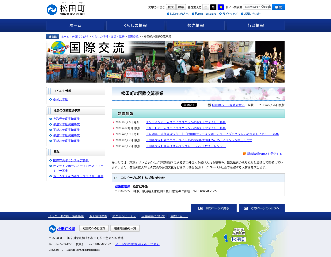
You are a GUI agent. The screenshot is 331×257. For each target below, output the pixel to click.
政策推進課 (122, 186)
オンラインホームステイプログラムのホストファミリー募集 (186, 122)
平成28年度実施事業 (66, 135)
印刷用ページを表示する (228, 105)
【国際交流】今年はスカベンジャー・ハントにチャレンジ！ (186, 146)
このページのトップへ (262, 208)
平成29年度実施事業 (66, 129)
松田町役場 (66, 229)
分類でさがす (80, 36)
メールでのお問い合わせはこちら (137, 244)
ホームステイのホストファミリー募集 (78, 176)
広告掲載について (153, 216)
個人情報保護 (98, 216)
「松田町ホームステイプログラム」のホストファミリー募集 (186, 128)
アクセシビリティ (124, 216)
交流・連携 (118, 36)
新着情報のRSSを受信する (264, 153)
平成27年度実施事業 (66, 140)
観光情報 (196, 25)
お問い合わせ (179, 216)
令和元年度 (60, 99)
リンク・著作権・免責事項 (66, 216)
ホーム (75, 25)
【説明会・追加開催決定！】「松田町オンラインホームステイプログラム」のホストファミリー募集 (212, 134)
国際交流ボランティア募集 (71, 160)
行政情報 (256, 25)
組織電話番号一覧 (125, 228)
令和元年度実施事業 (66, 118)
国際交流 (133, 36)
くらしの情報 (135, 25)
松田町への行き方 (94, 228)
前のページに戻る (214, 208)
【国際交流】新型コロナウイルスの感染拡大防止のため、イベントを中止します (199, 140)
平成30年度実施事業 (66, 124)
